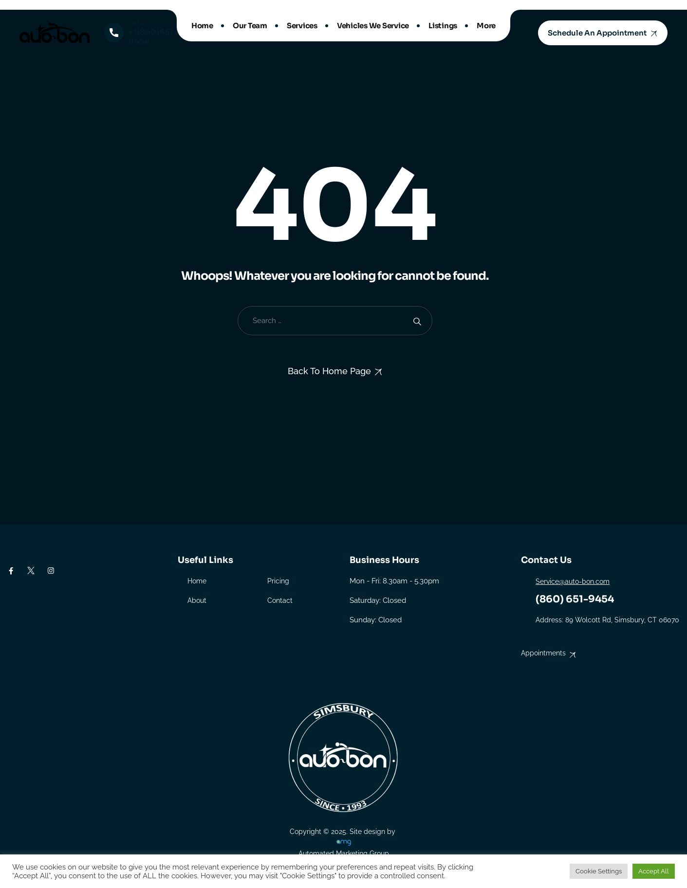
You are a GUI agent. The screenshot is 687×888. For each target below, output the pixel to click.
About (196, 600)
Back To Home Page (329, 371)
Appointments (543, 653)
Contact (280, 600)
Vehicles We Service (373, 25)
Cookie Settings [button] (599, 871)
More (486, 25)
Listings (442, 25)
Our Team (250, 25)
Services (302, 25)
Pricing (278, 581)
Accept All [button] (653, 871)
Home (202, 25)
